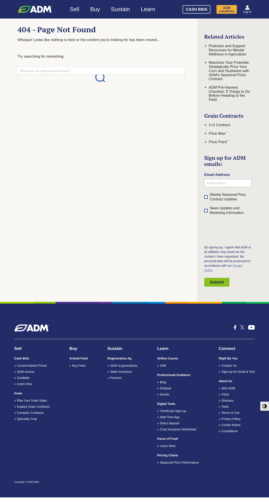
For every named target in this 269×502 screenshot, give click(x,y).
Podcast (165, 388)
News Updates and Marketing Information (224, 210)
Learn (148, 9)
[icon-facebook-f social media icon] (235, 327)
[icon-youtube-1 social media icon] (251, 327)
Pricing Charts (167, 455)
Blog (163, 382)
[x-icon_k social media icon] (242, 327)
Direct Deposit (169, 423)
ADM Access (25, 371)
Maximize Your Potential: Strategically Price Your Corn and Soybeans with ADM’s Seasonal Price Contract (229, 70)
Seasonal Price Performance (179, 462)
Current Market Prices (32, 365)
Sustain (120, 9)
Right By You (228, 358)
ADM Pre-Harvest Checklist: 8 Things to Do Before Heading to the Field (229, 93)
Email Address (217, 175)
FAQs (225, 394)
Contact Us (229, 365)
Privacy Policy (231, 419)
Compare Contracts (30, 412)
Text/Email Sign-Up (173, 411)
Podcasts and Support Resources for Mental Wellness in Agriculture (227, 50)
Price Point (219, 142)
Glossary (228, 400)
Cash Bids (196, 9)
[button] (247, 9)
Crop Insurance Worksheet (178, 429)
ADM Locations (226, 9)
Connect (227, 348)
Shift (163, 365)
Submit (217, 282)
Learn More (168, 446)
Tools (225, 406)
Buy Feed (78, 365)
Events (164, 394)
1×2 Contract (219, 125)
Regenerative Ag (119, 358)
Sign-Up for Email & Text (238, 371)
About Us (225, 381)
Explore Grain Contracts (33, 406)
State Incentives (121, 371)
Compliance (230, 431)
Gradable (23, 378)
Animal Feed (79, 358)
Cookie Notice (231, 425)
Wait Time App (170, 417)
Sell (74, 9)
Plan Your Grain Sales (32, 400)
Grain (18, 393)
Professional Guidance (173, 375)
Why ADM (228, 388)
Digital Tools (166, 404)
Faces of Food (167, 438)
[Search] (169, 8)
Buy (95, 9)
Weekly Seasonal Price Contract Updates (228, 197)
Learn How (24, 384)
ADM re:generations (124, 365)
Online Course (167, 358)
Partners (116, 378)
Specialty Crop (27, 419)
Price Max (218, 133)
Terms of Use (230, 412)
